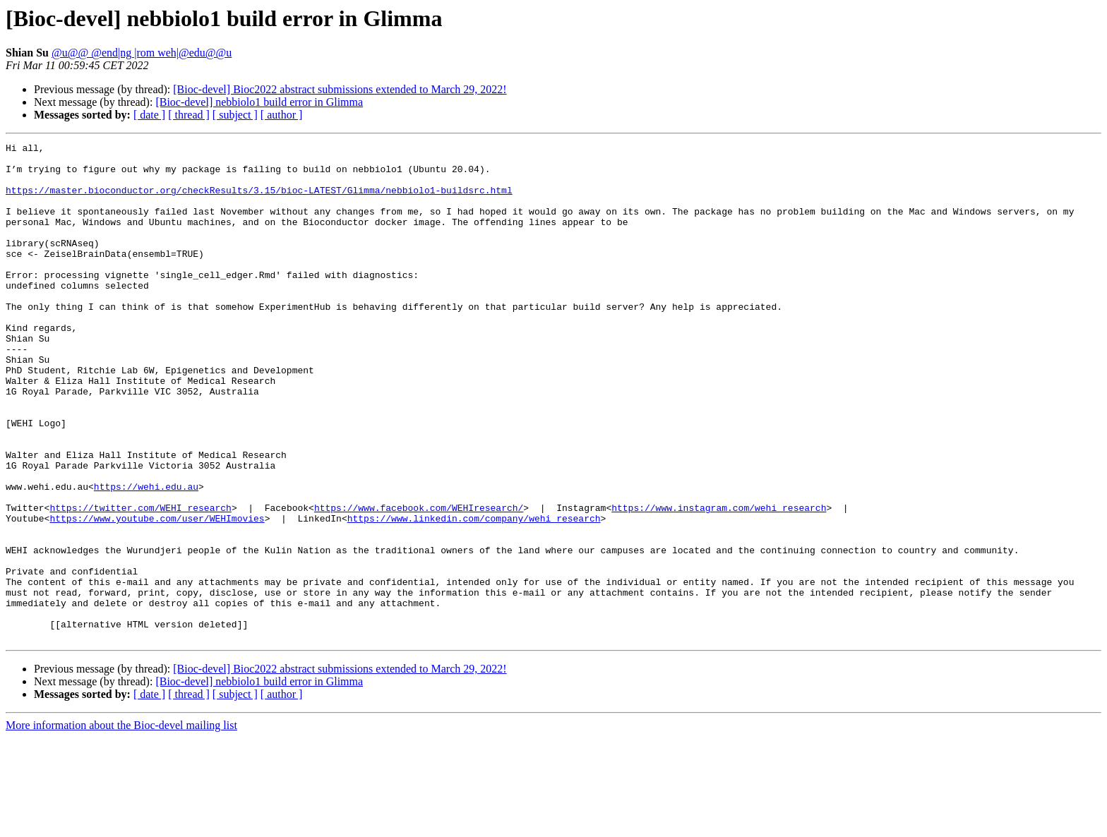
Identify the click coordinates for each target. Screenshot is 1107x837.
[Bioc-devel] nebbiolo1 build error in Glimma (259, 102)
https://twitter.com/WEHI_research (140, 581)
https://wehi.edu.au (146, 556)
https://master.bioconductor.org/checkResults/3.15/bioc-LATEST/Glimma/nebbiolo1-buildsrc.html (259, 200)
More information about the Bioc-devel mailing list (121, 825)
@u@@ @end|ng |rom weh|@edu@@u (142, 53)
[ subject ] (235, 115)
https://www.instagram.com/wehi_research (718, 581)
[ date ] (149, 115)
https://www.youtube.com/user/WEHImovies (156, 594)
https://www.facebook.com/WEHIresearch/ (418, 581)
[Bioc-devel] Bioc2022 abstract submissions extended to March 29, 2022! (339, 89)
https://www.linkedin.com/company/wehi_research (474, 594)
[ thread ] (189, 115)
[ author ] (282, 115)
